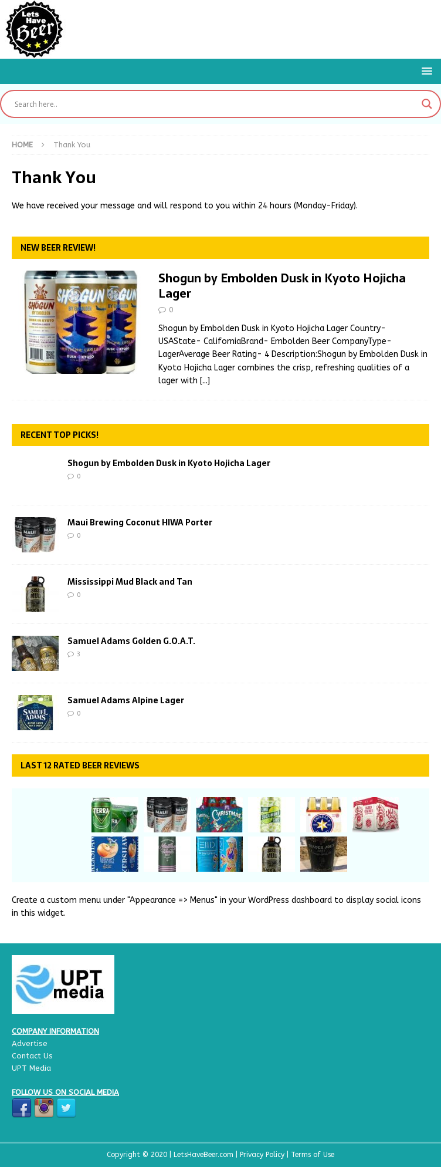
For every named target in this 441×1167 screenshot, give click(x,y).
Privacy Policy (263, 1155)
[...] (205, 381)
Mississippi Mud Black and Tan (129, 581)
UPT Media (31, 1068)
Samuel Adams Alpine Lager (125, 700)
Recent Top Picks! (60, 435)
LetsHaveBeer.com (205, 1155)
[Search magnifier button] (427, 104)
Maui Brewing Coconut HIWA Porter (139, 522)
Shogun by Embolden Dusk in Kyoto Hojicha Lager (282, 286)
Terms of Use (312, 1155)
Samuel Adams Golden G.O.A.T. (131, 641)
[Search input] (215, 104)
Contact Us (32, 1055)
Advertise (30, 1043)
